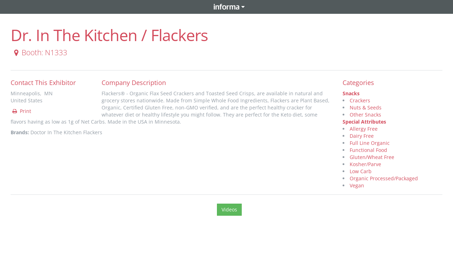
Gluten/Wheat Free (372, 157)
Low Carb (361, 171)
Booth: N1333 (39, 52)
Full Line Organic (370, 143)
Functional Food (368, 150)
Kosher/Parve (365, 164)
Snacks (351, 93)
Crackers (360, 100)
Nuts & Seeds (366, 107)
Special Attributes (364, 121)
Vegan (357, 185)
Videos (229, 209)
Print (21, 111)
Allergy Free (364, 128)
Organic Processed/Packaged (384, 178)
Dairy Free (362, 135)
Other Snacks (365, 114)
